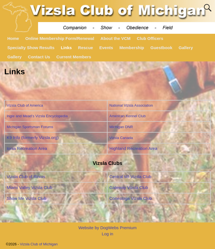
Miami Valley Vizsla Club (29, 187)
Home (13, 38)
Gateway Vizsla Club (128, 187)
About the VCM (115, 38)
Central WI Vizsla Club (130, 176)
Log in (107, 233)
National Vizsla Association (131, 105)
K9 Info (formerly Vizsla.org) (33, 137)
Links (66, 47)
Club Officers (150, 38)
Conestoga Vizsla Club (130, 198)
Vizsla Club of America (25, 105)
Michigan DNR (121, 127)
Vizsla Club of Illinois (26, 176)
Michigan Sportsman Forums (30, 127)
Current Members (73, 56)
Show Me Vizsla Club (26, 198)
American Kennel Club (127, 116)
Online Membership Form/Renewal (59, 38)
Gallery (186, 47)
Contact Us (39, 56)
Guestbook (161, 47)
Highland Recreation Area (133, 148)
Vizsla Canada (121, 138)
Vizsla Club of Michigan (39, 244)
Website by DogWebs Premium (107, 227)
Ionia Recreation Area (27, 148)
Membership (131, 47)
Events (106, 47)
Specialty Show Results (30, 47)
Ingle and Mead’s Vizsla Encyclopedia (37, 116)
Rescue (85, 47)
